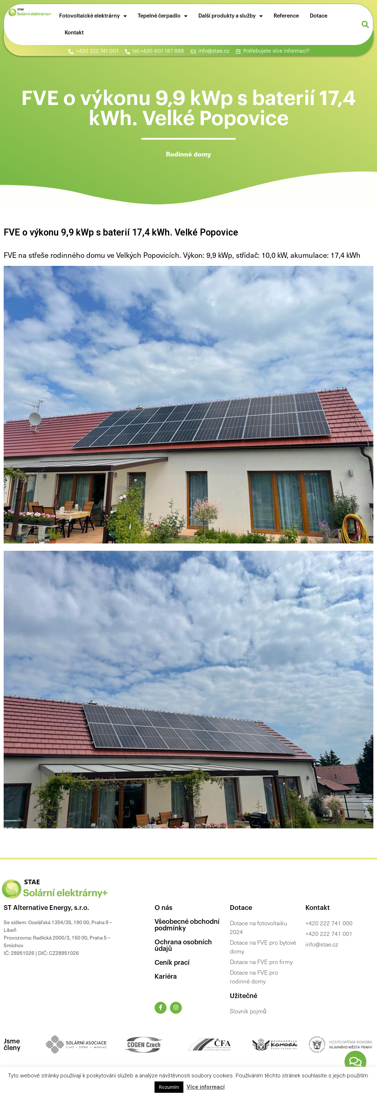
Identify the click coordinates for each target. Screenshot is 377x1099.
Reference (286, 16)
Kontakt (74, 32)
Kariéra (166, 976)
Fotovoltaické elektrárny (93, 16)
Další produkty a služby (230, 16)
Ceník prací (172, 962)
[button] (365, 24)
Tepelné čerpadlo (162, 16)
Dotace (318, 16)
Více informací (206, 1087)
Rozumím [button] (169, 1087)
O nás (163, 907)
